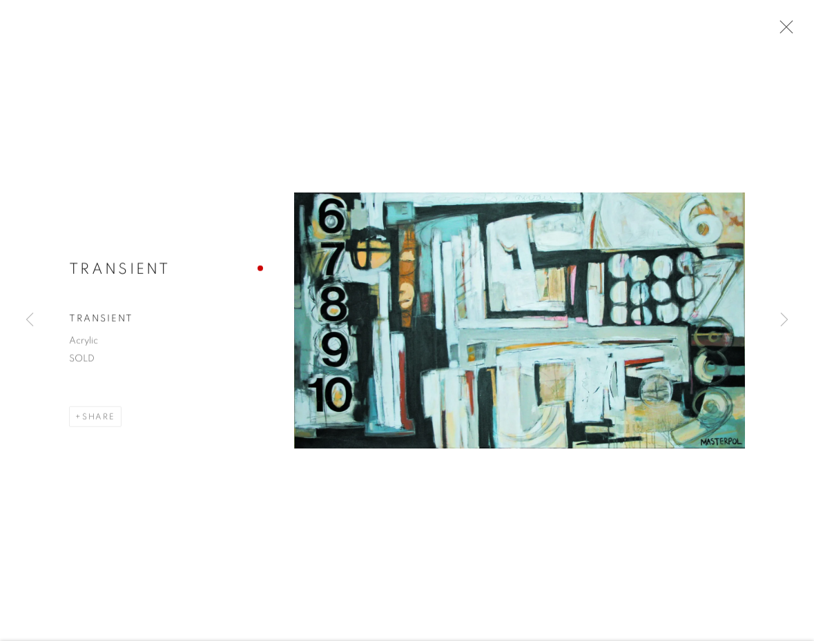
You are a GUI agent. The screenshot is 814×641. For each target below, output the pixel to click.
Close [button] (783, 31)
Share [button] (98, 418)
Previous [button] (29, 320)
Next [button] (784, 320)
